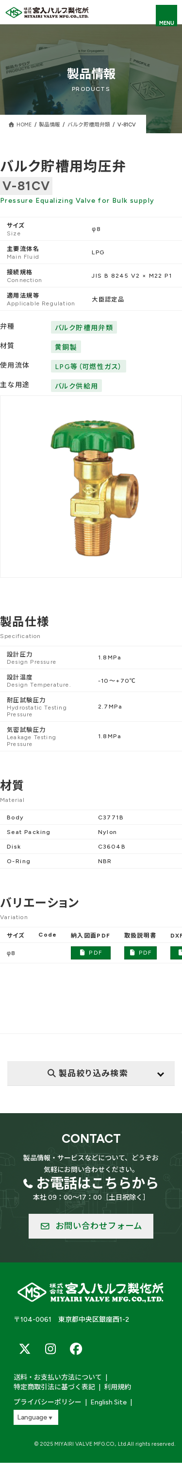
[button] (91, 1226)
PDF (90, 952)
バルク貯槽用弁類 (84, 328)
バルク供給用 (76, 386)
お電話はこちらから (97, 1183)
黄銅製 (66, 347)
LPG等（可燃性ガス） (88, 367)
